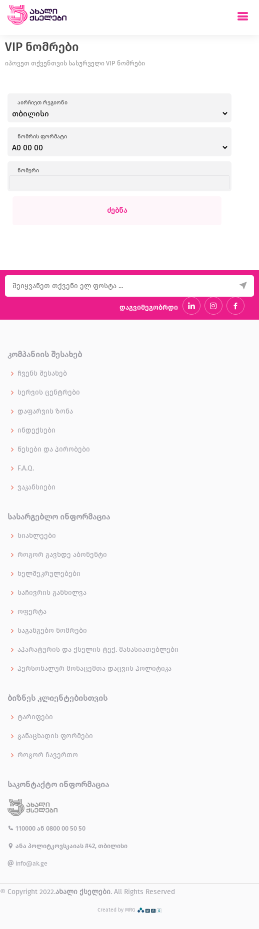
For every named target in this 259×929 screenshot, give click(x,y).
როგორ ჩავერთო (48, 755)
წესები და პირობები (54, 449)
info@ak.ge (28, 863)
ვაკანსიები (37, 487)
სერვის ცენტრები (49, 392)
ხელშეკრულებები (49, 573)
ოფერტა (32, 611)
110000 (22, 828)
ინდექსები (37, 430)
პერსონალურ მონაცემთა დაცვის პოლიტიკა (95, 668)
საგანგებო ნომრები (52, 630)
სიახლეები (37, 535)
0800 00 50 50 (66, 828)
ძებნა (117, 210)
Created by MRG (130, 910)
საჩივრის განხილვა (52, 592)
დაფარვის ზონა (45, 411)
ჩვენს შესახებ (42, 373)
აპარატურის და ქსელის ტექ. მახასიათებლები (98, 649)
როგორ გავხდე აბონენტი (62, 554)
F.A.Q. (26, 468)
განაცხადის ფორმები (55, 736)
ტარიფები (35, 717)
